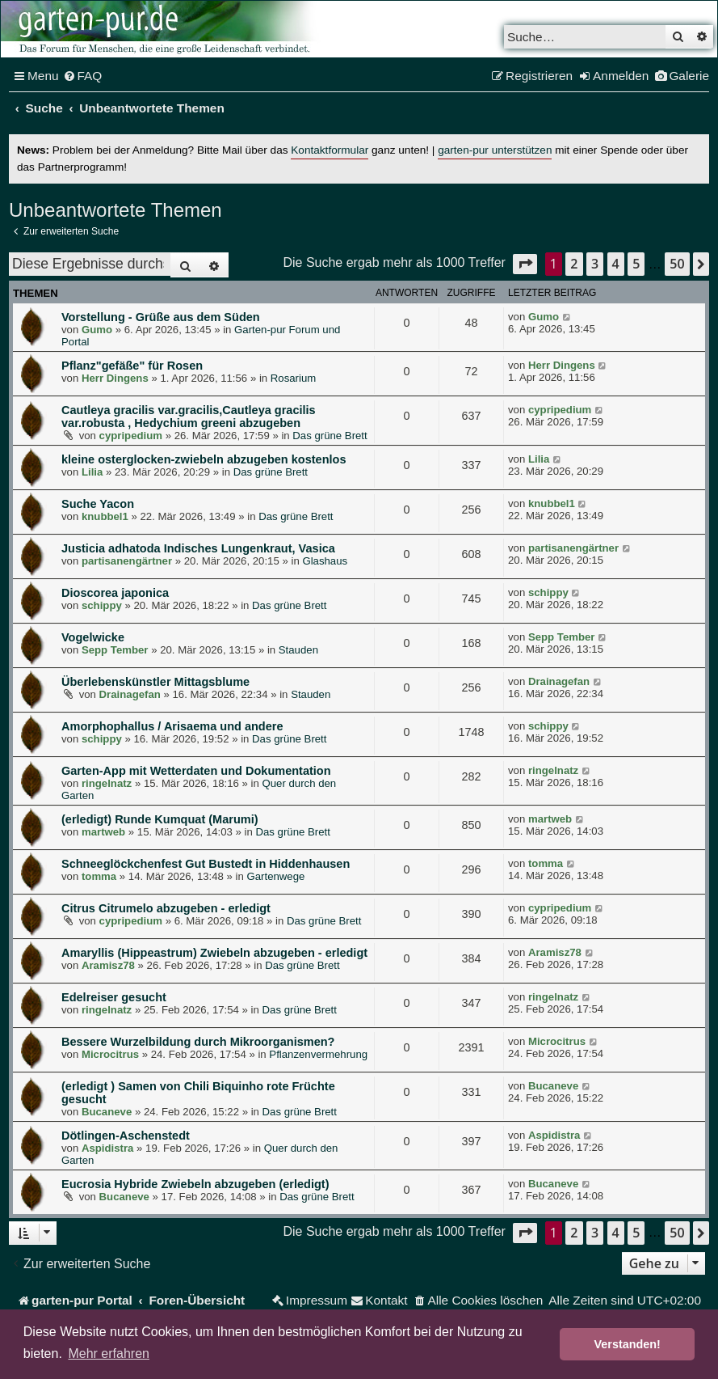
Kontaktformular (329, 150)
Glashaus (324, 561)
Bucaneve (107, 1112)
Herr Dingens (115, 378)
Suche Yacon (97, 503)
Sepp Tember (115, 650)
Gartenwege (275, 876)
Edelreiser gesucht (113, 997)
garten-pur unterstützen (495, 150)
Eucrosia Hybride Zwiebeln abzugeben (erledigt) (195, 1184)
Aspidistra (108, 1148)
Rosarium (293, 378)
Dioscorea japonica (115, 592)
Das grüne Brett (329, 435)
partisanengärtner (127, 561)
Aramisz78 (108, 965)
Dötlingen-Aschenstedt (125, 1135)
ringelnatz (107, 783)
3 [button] (594, 264)
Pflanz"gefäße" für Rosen (132, 365)
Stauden (298, 650)
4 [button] (615, 264)
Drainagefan (130, 694)
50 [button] (677, 264)
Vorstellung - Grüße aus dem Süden (160, 317)
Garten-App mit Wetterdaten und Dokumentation (196, 770)
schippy (102, 605)
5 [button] (636, 264)
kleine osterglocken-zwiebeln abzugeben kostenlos (203, 459)
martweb (103, 832)
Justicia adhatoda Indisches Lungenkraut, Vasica (198, 548)
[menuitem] (83, 76)
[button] (525, 264)
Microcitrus (110, 1054)
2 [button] (573, 264)
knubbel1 (105, 516)
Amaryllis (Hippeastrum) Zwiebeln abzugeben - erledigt (214, 952)
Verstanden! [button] (627, 1344)
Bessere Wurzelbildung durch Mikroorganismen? (198, 1041)
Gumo (97, 330)
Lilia (92, 472)
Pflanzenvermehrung (318, 1054)
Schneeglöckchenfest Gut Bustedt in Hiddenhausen (205, 863)
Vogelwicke (92, 637)
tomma (99, 876)
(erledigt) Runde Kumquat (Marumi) (159, 819)
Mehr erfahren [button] (108, 1353)
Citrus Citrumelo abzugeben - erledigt (166, 908)
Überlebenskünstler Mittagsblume (155, 681)
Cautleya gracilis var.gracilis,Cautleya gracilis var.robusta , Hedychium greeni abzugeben (188, 416)
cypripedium (130, 435)
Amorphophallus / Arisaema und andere (172, 726)
